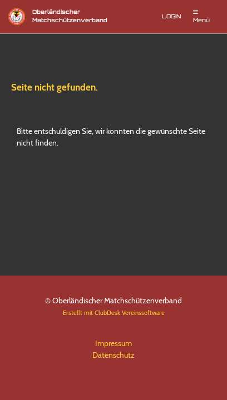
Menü (201, 16)
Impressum (113, 343)
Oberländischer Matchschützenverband (69, 16)
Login (171, 17)
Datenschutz (113, 355)
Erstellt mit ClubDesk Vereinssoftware (114, 313)
